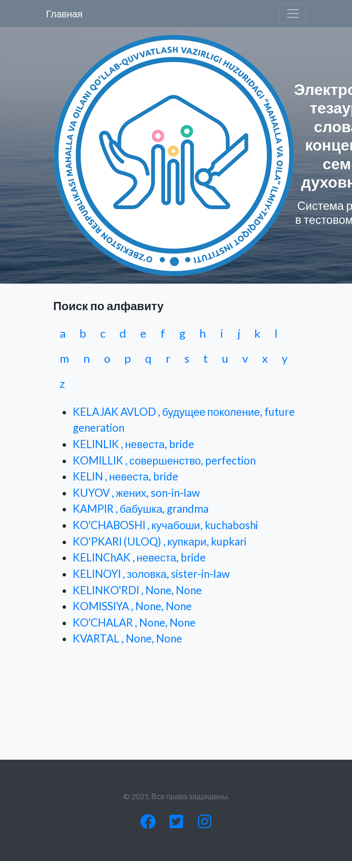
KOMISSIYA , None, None (132, 606)
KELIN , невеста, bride (126, 476)
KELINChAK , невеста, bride (139, 557)
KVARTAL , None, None (127, 638)
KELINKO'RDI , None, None (137, 590)
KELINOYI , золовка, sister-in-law (151, 573)
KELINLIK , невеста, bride (134, 444)
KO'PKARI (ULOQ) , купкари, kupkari (160, 541)
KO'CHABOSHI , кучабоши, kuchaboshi (165, 525)
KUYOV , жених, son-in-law (136, 492)
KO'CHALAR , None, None (134, 622)
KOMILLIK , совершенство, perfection (164, 460)
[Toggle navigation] (292, 13)
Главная (64, 13)
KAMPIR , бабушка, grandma (141, 508)
